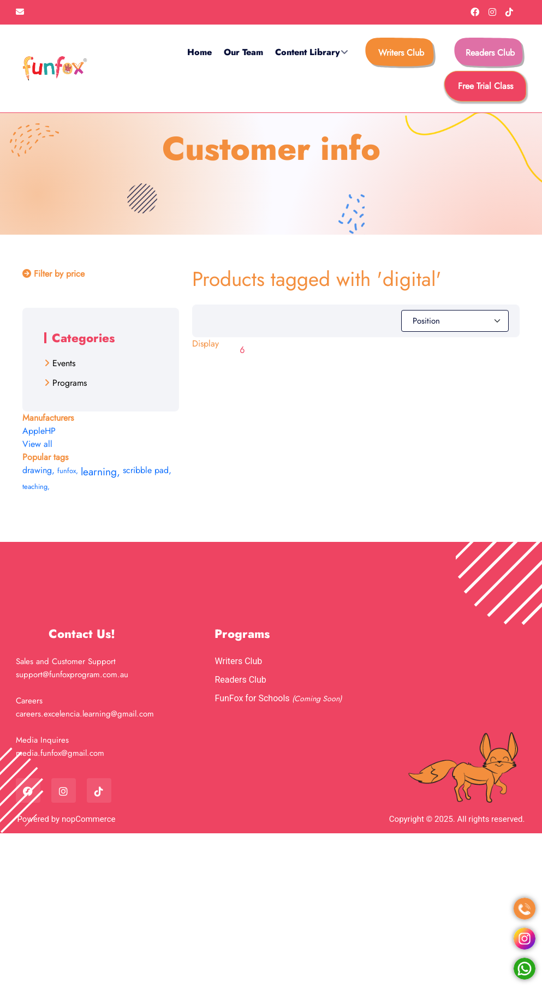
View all (37, 444)
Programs (69, 383)
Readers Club (490, 52)
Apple (33, 431)
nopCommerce (89, 819)
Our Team (243, 52)
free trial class (485, 86)
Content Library (307, 52)
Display (205, 343)
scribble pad (147, 470)
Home (199, 52)
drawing (38, 470)
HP (50, 431)
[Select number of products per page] (247, 350)
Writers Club (401, 52)
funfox (67, 470)
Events (63, 363)
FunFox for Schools (253, 698)
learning (100, 471)
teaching (36, 486)
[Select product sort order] (455, 321)
